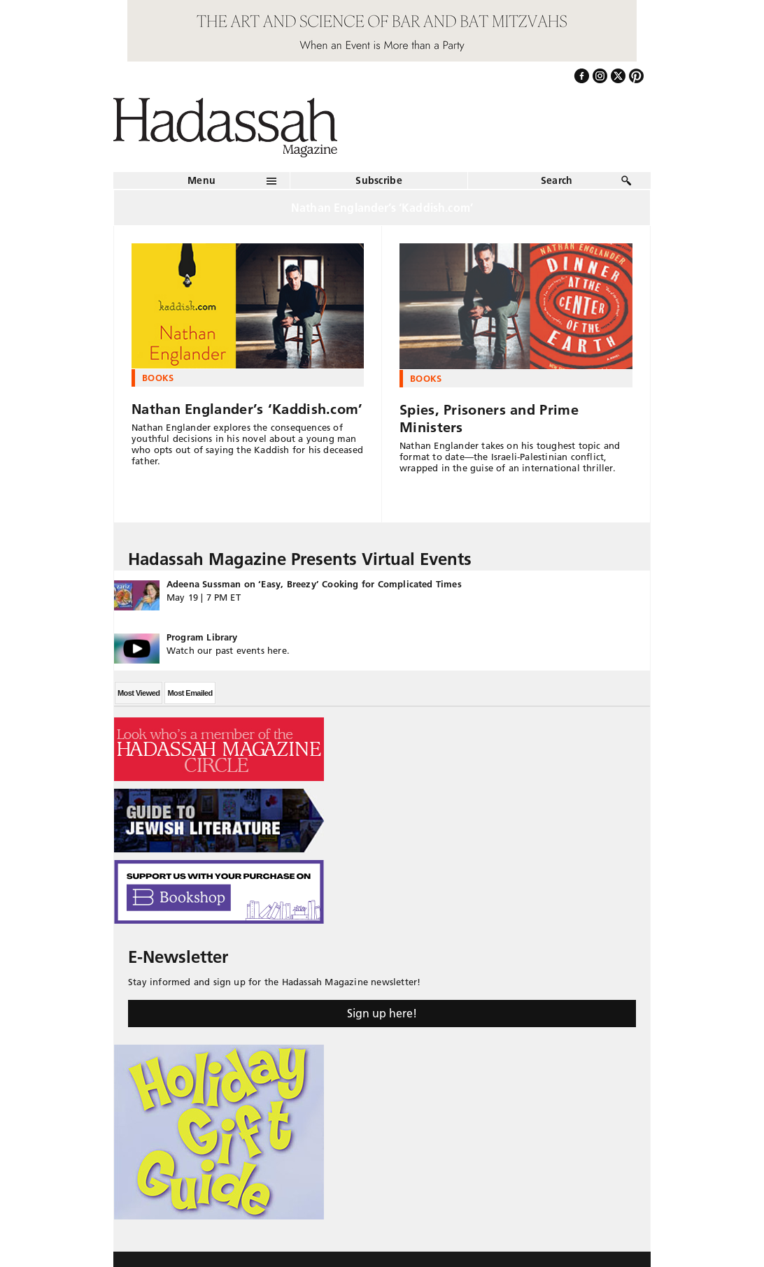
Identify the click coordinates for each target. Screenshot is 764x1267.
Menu (201, 180)
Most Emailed (189, 693)
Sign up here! (382, 1013)
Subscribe (378, 180)
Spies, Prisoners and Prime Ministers (489, 418)
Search (557, 180)
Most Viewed (139, 693)
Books (158, 377)
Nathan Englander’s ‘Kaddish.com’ (247, 409)
